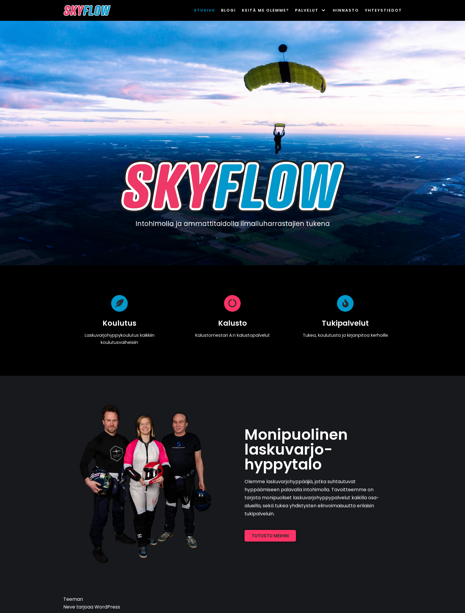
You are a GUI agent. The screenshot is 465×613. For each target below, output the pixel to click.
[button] (270, 536)
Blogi (228, 10)
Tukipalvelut (345, 323)
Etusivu (204, 10)
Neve (69, 606)
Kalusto (232, 323)
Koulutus (119, 323)
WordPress (107, 606)
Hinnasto (346, 10)
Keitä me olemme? (265, 10)
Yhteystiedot (383, 10)
